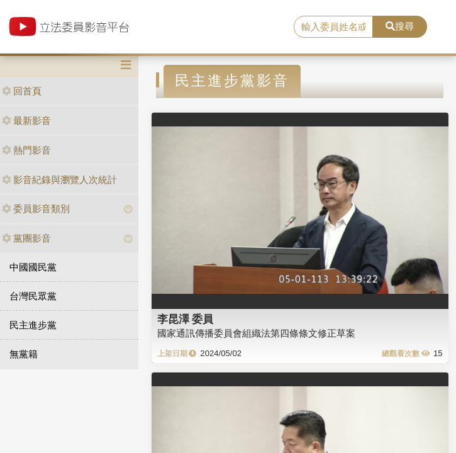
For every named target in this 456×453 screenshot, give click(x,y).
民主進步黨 (33, 325)
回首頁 (22, 91)
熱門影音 (26, 150)
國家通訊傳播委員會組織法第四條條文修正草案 (256, 333)
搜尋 (400, 26)
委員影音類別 (36, 208)
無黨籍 (23, 354)
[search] (334, 27)
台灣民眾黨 (33, 296)
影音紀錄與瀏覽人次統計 (59, 179)
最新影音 (26, 120)
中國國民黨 (33, 267)
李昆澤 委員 (185, 319)
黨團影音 (26, 238)
